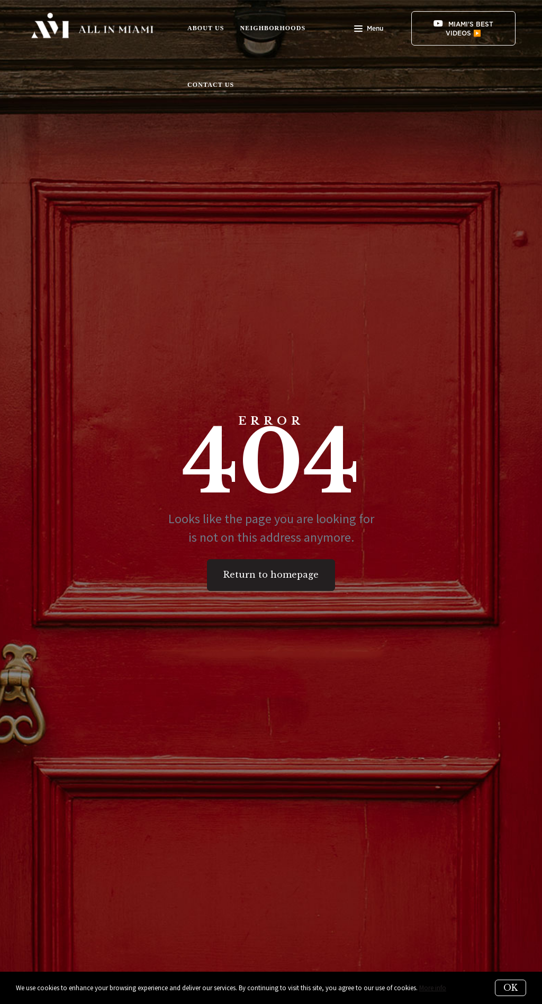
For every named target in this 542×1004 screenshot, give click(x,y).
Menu (369, 29)
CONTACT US (210, 84)
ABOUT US (205, 28)
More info (432, 987)
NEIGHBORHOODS (273, 28)
